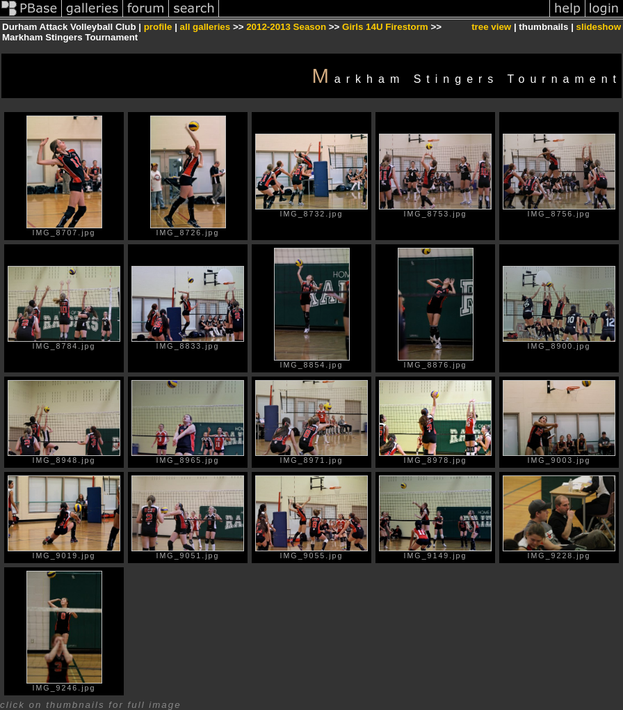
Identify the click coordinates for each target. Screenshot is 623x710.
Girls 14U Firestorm (385, 27)
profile (158, 27)
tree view (491, 27)
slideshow (598, 27)
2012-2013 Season (286, 27)
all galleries (205, 27)
